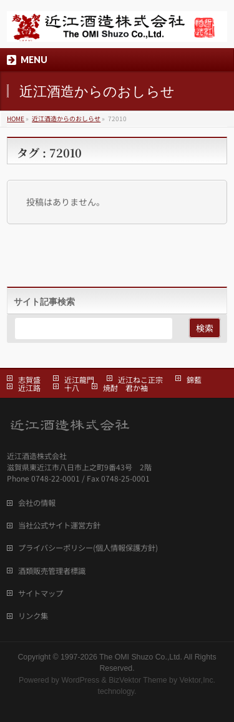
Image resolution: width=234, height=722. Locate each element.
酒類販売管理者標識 (51, 570)
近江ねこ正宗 (140, 379)
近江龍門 (79, 379)
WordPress (80, 680)
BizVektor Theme (138, 680)
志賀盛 (29, 379)
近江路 (29, 387)
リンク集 (33, 615)
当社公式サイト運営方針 (59, 525)
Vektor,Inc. (198, 680)
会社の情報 (37, 502)
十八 (71, 387)
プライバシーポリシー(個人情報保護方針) (88, 547)
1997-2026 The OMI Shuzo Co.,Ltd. (121, 657)
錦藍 (194, 379)
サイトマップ (40, 593)
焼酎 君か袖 (125, 387)
